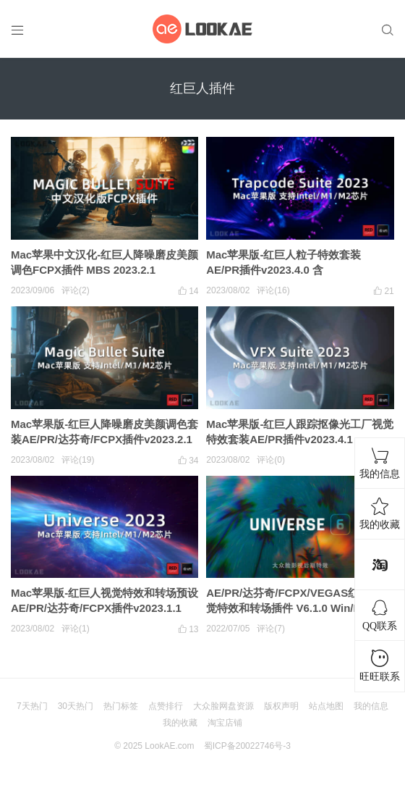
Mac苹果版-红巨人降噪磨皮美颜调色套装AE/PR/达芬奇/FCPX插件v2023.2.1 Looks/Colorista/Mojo (104, 439)
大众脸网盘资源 (223, 706)
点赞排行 (165, 706)
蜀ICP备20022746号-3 (247, 746)
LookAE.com (169, 746)
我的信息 (371, 706)
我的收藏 (180, 723)
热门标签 (120, 706)
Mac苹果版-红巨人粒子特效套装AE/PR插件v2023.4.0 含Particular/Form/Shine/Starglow (286, 269)
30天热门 (75, 706)
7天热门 (32, 706)
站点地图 (326, 706)
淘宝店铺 (225, 723)
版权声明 (281, 706)
